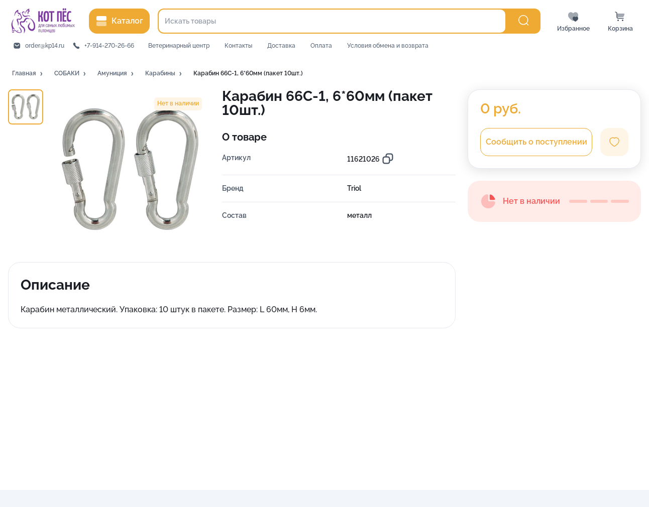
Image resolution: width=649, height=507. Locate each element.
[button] (28, 73)
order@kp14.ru (44, 45)
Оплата (321, 45)
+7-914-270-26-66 (109, 45)
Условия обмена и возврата (387, 45)
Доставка (281, 45)
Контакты (238, 45)
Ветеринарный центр (178, 45)
